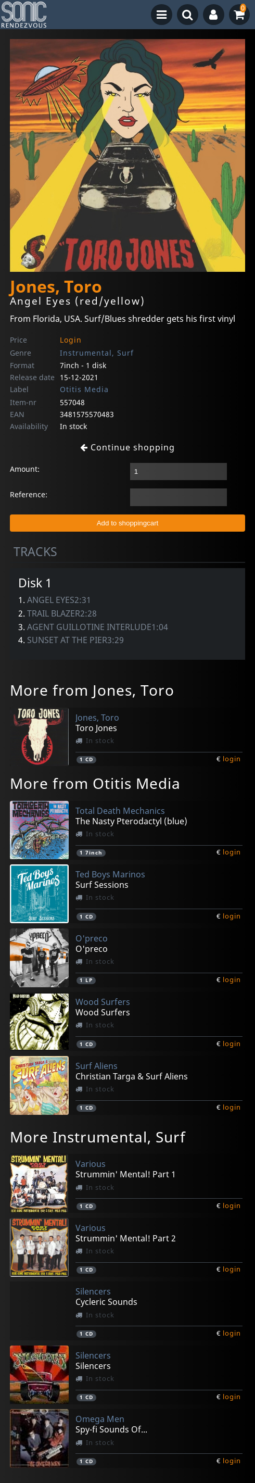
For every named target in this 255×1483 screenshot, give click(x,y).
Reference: (28, 494)
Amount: (25, 469)
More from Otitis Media (95, 783)
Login (71, 340)
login (232, 758)
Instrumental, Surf (97, 353)
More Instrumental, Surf (98, 1137)
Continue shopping (127, 447)
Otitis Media (84, 389)
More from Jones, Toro (92, 690)
